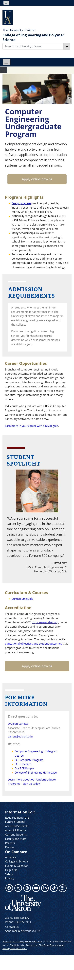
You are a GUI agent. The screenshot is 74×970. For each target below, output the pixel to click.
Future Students (15, 822)
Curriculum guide (22, 599)
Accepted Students (17, 826)
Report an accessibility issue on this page (22, 941)
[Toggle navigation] (6, 3)
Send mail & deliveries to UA (22, 931)
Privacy (9, 878)
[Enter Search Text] (33, 46)
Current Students (16, 834)
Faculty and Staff (15, 839)
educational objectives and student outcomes (33, 643)
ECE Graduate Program (29, 760)
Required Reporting (17, 817)
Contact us (12, 927)
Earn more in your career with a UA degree (31, 426)
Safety (9, 874)
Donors (10, 847)
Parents (10, 843)
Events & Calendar (16, 866)
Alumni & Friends (15, 830)
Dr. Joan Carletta (18, 724)
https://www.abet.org (45, 622)
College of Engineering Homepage (36, 772)
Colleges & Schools (17, 861)
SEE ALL (62, 888)
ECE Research (23, 764)
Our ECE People (24, 768)
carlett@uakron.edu (20, 736)
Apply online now (37, 179)
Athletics (10, 857)
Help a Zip (11, 870)
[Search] (67, 46)
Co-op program (21, 203)
